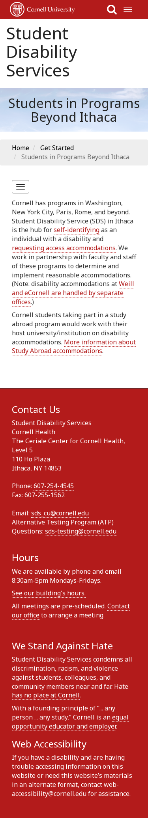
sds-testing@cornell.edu (80, 531)
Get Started (57, 147)
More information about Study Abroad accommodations (74, 346)
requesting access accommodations (64, 248)
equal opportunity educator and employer (70, 722)
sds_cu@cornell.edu (60, 513)
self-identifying (76, 229)
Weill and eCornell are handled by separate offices (73, 292)
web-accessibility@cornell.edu (65, 789)
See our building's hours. (49, 593)
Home (20, 147)
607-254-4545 (54, 486)
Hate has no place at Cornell (70, 691)
